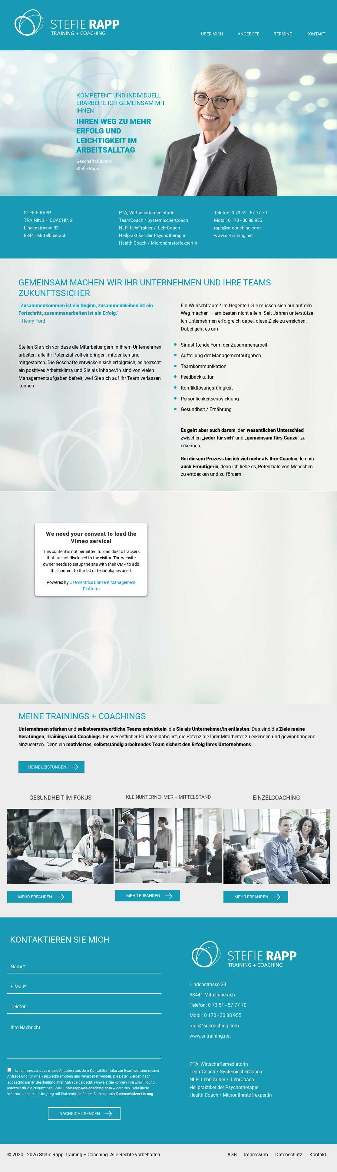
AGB (232, 1154)
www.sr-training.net (233, 235)
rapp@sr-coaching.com (237, 228)
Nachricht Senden (79, 1113)
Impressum (256, 1154)
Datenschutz (288, 1154)
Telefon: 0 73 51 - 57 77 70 (240, 213)
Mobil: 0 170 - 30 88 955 (238, 220)
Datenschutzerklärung (134, 1094)
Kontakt (317, 1154)
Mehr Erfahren (35, 896)
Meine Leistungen (47, 767)
